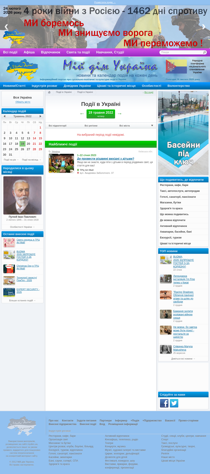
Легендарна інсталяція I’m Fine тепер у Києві (184, 279)
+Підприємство (152, 420)
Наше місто (168, 457)
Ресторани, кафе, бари (62, 435)
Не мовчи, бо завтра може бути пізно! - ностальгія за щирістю (185, 332)
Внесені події (88, 424)
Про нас (54, 420)
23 (4, 149)
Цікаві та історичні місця (116, 85)
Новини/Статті (14, 85)
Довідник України (77, 85)
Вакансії (170, 420)
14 (34, 138)
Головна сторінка (49, 92)
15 (40, 138)
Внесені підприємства (62, 424)
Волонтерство (179, 85)
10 (10, 138)
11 (16, 138)
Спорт (164, 439)
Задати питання (86, 420)
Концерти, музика (115, 446)
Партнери (106, 420)
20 (28, 143)
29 (40, 149)
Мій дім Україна (22, 69)
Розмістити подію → (105, 2)
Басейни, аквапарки (60, 457)
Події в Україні (64, 92)
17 (10, 143)
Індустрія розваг (44, 85)
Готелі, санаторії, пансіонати (65, 453)
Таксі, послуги (169, 443)
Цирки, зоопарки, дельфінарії (122, 453)
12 (22, 138)
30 (4, 154)
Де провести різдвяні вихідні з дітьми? (105, 158)
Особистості (151, 85)
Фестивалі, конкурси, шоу (120, 460)
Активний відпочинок (117, 435)
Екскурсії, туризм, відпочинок (66, 450)
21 (34, 143)
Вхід (102, 424)
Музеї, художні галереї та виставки (125, 450)
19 (22, 143)
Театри (109, 443)
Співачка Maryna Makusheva (183, 348)
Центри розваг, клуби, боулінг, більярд (71, 446)
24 (10, 149)
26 (22, 149)
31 (10, 154)
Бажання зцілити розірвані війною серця (183, 314)
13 (28, 138)
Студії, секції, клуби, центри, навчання (183, 435)
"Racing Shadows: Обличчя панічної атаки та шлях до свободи (183, 297)
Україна (56, 151)
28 (34, 149)
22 (40, 143)
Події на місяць (30, 159)
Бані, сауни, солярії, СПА (63, 460)
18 (16, 143)
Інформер (121, 420)
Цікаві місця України (173, 460)
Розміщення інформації (123, 424)
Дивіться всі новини (181, 358)
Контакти (67, 420)
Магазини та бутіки (60, 443)
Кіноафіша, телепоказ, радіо (121, 439)
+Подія (135, 420)
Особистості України (21, 227)
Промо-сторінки (188, 420)
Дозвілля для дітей (116, 457)
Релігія (165, 453)
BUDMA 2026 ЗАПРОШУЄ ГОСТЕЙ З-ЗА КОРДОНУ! (183, 261)
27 (28, 149)
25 (16, 149)
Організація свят (58, 439)
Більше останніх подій (21, 300)
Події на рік (10, 159)
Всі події (10, 52)
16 (4, 143)
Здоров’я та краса (59, 464)
